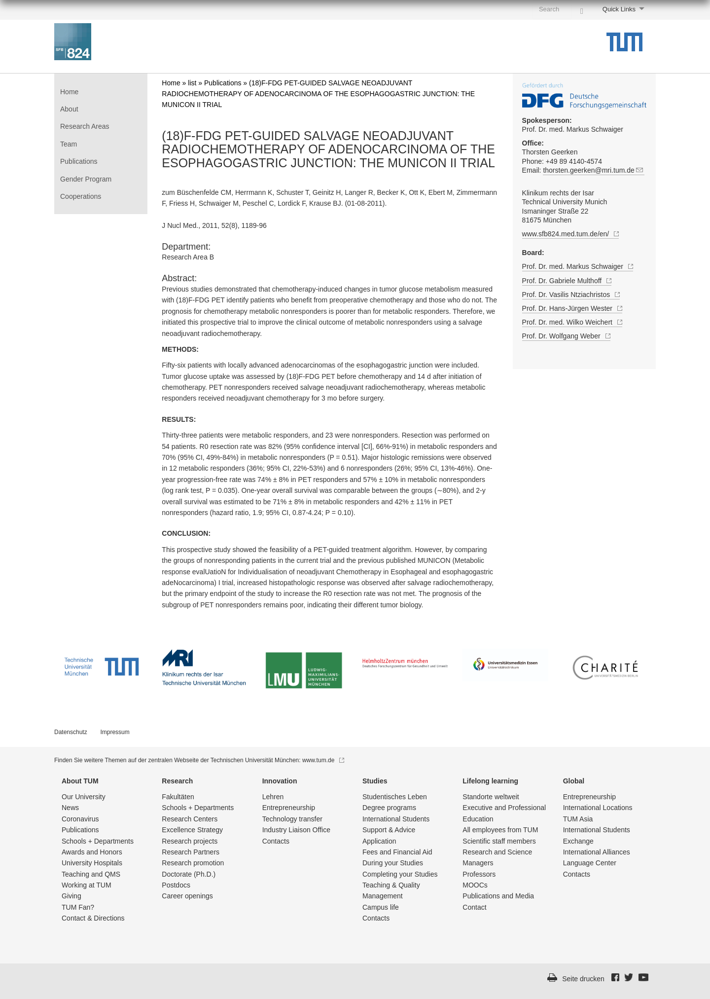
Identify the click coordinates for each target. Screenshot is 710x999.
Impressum (114, 732)
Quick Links (619, 9)
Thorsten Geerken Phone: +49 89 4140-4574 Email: (584, 159)
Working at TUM (86, 885)
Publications (79, 161)
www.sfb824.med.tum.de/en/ (570, 234)
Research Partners (190, 852)
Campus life (380, 907)
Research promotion (193, 863)
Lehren (273, 797)
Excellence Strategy (192, 830)
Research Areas (84, 126)
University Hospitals (92, 863)
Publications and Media (498, 896)
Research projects (189, 841)
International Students (395, 819)
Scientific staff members (498, 841)
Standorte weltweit (490, 797)
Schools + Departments (98, 841)
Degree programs (389, 808)
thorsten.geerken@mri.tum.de (593, 170)
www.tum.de (323, 760)
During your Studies (392, 863)
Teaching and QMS (91, 874)
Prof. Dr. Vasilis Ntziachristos (571, 295)
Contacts (275, 841)
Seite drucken (583, 979)
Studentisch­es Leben (394, 797)
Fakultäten (178, 797)
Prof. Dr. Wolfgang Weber (566, 336)
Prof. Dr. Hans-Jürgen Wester (572, 308)
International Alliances (596, 852)
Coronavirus (80, 819)
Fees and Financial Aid (397, 852)
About (69, 109)
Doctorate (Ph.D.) (188, 874)
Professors (479, 874)
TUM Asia (578, 819)
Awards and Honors (92, 852)
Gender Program (85, 179)
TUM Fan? (78, 907)
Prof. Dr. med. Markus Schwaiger (572, 124)
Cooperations (80, 196)
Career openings (187, 896)
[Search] (581, 9)
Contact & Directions (93, 918)
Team (68, 144)
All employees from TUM (500, 830)
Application (379, 841)
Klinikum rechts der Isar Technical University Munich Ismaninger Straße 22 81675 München (564, 206)
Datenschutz (70, 732)
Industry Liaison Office (296, 830)
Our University (84, 797)
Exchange (578, 841)
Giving (71, 896)
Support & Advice (388, 830)
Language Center (589, 863)
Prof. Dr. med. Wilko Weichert (572, 322)
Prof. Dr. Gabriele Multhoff (567, 281)
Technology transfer (292, 819)
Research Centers (189, 819)
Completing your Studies (400, 874)
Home (69, 92)
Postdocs (176, 885)
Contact (474, 907)
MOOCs (475, 885)
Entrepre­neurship (288, 808)
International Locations (598, 808)
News (70, 808)
